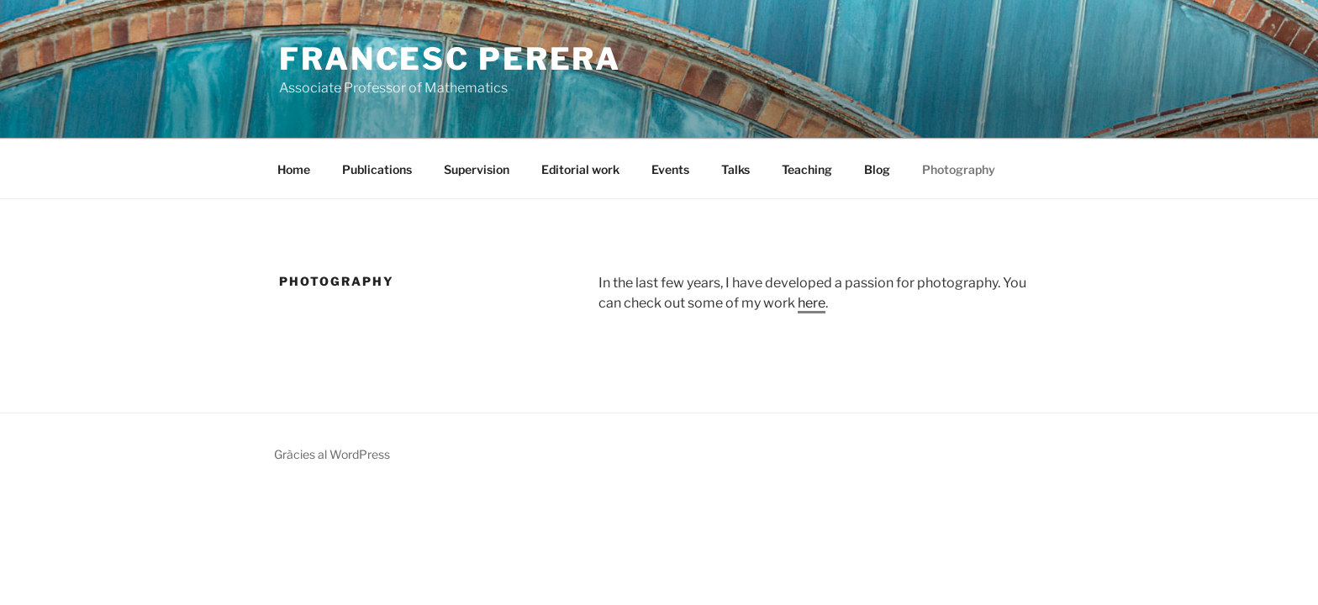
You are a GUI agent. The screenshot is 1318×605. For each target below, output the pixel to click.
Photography (958, 169)
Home (293, 169)
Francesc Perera (450, 58)
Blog (877, 169)
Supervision (476, 169)
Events (670, 169)
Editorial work (580, 169)
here (811, 303)
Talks (735, 169)
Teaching (807, 169)
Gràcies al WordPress (332, 454)
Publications (377, 169)
